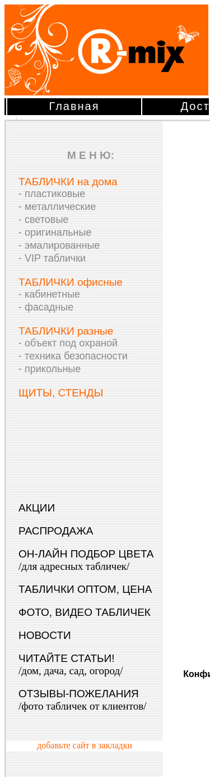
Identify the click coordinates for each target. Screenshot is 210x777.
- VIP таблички (52, 258)
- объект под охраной (68, 343)
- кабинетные (49, 294)
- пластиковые (51, 193)
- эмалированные (59, 245)
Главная (74, 106)
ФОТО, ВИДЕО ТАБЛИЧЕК (84, 612)
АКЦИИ (36, 508)
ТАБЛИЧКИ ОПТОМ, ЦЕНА (85, 589)
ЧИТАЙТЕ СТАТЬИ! (70, 664)
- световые (43, 219)
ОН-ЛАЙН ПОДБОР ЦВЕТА (86, 560)
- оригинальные (54, 232)
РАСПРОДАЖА (55, 531)
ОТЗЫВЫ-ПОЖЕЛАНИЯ (82, 700)
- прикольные (49, 368)
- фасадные (45, 307)
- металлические (57, 206)
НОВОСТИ (44, 635)
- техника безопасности (73, 356)
